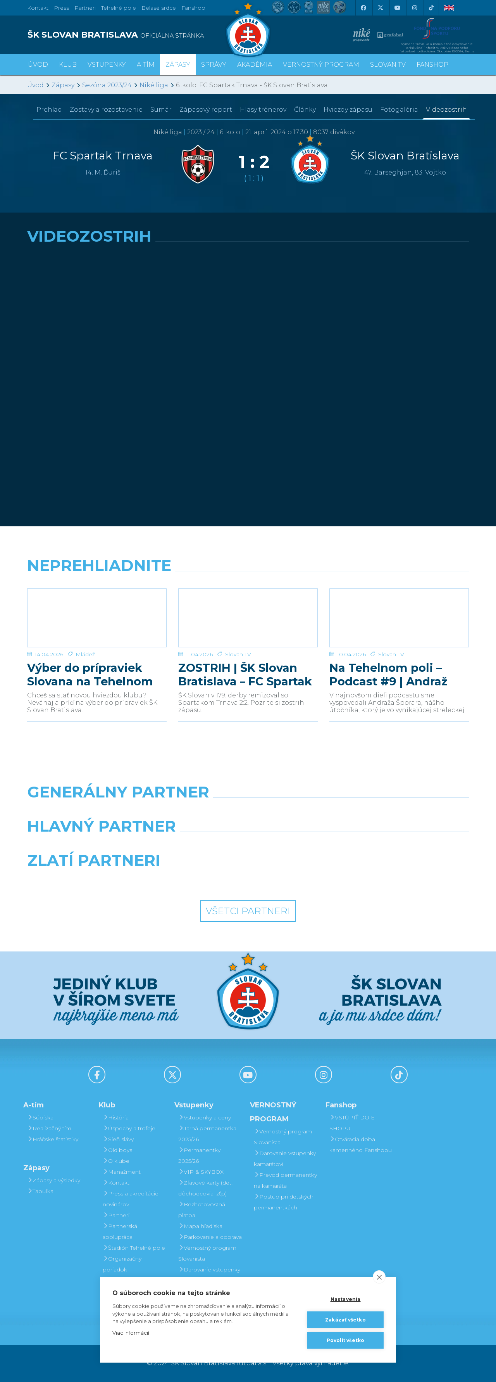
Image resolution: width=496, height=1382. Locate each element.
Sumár (161, 109)
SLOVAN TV (388, 64)
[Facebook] (363, 8)
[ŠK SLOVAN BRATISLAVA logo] (134, 35)
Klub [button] (68, 64)
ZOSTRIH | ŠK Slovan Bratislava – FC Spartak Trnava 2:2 (245, 674)
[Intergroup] (192, 880)
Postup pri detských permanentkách (283, 1202)
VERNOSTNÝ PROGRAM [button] (321, 64)
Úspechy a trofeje (129, 1128)
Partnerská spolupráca (120, 1231)
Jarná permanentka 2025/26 (207, 1134)
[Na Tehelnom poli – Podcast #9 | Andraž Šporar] (399, 617)
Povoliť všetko (346, 1340)
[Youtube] (397, 8)
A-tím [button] (146, 64)
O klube (116, 1160)
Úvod (38, 64)
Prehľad (49, 109)
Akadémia (254, 64)
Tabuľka (40, 1191)
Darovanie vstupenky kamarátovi (209, 1275)
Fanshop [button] (432, 64)
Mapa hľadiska (200, 1226)
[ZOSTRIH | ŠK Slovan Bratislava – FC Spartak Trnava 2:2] (248, 617)
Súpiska (40, 1117)
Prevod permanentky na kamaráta (285, 1180)
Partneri (116, 1215)
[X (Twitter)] (380, 8)
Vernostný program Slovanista (207, 1253)
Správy (213, 64)
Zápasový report (205, 109)
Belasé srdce (158, 7)
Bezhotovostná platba (201, 1210)
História (116, 1117)
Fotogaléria (399, 109)
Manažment (122, 1171)
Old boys (117, 1150)
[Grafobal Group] (305, 880)
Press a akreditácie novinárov (130, 1199)
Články (305, 109)
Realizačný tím (49, 1128)
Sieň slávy (118, 1139)
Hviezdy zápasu (348, 109)
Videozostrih (446, 109)
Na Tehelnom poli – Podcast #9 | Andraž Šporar (388, 674)
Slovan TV (238, 654)
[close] (379, 1276)
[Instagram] (414, 8)
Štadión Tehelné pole (134, 1247)
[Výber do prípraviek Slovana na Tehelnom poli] (97, 617)
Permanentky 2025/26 (199, 1155)
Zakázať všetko (345, 1320)
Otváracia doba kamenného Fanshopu (360, 1145)
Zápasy (63, 85)
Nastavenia (346, 1299)
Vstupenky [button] (107, 64)
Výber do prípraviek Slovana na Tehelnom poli (90, 674)
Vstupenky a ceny (204, 1117)
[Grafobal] (192, 846)
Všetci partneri (248, 911)
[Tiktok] (431, 8)
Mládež (85, 654)
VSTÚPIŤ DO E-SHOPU (353, 1123)
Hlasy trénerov (263, 109)
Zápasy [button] (177, 64)
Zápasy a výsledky (53, 1180)
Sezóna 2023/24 (107, 85)
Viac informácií (130, 1333)
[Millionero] (305, 846)
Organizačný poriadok (122, 1264)
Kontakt (116, 1182)
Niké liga (154, 85)
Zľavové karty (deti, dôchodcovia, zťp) (206, 1188)
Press (61, 7)
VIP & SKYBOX (201, 1171)
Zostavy (106, 109)
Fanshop (193, 7)
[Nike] (248, 812)
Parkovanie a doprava (210, 1236)
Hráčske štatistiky (52, 1139)
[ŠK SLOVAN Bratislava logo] (248, 29)
